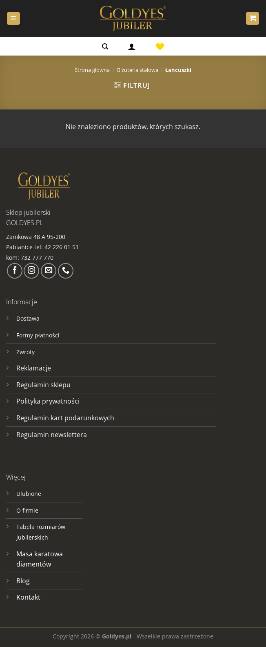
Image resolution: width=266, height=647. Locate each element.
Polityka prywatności (48, 401)
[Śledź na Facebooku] (14, 271)
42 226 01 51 (61, 247)
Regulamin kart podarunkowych (66, 417)
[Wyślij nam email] (48, 271)
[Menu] (13, 18)
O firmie (27, 510)
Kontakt (28, 597)
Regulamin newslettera (51, 434)
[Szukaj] (105, 46)
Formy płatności (38, 335)
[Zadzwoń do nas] (65, 271)
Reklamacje (33, 368)
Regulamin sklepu (43, 384)
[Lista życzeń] (160, 46)
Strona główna (92, 70)
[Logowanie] (131, 46)
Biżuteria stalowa (137, 70)
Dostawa (28, 318)
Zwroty (25, 352)
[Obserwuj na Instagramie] (31, 271)
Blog (23, 580)
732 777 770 (38, 257)
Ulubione (28, 494)
